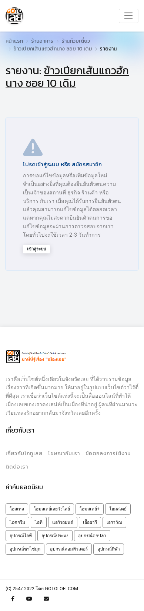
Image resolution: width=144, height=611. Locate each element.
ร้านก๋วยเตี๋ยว (75, 41)
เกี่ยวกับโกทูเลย (24, 453)
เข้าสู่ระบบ (36, 249)
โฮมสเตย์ (118, 509)
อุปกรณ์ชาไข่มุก (25, 549)
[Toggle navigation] (128, 16)
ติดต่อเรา (17, 467)
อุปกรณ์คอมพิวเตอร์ (69, 549)
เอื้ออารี (90, 522)
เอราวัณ (114, 522)
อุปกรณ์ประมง (54, 535)
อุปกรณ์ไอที (21, 535)
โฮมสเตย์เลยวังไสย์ (52, 509)
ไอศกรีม (17, 522)
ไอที (39, 522)
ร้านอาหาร (42, 41)
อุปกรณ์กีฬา (108, 549)
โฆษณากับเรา (64, 453)
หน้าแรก (14, 41)
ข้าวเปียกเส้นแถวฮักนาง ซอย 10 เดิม (52, 49)
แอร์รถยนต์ (62, 522)
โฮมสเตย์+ (90, 509)
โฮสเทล (17, 509)
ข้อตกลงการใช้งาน (108, 453)
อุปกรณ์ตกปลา (92, 535)
